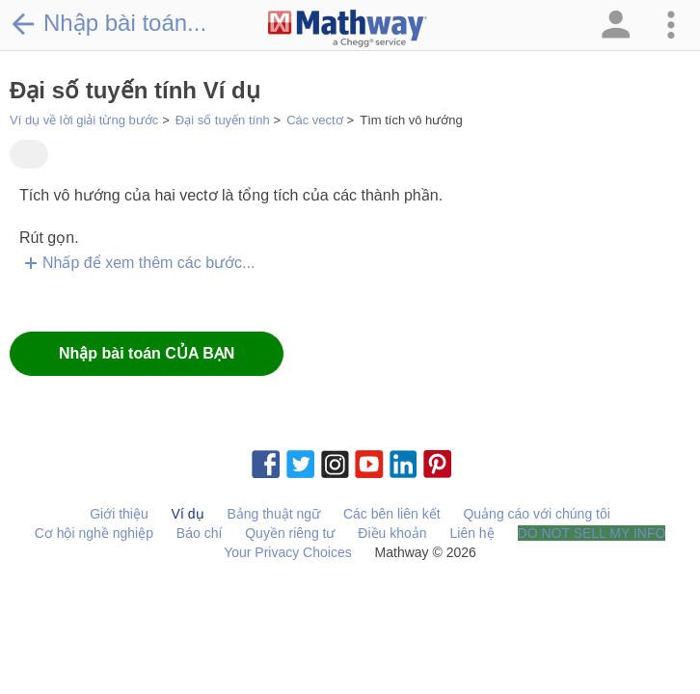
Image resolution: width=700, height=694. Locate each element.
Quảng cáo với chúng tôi (536, 513)
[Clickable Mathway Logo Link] (347, 29)
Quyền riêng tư (290, 533)
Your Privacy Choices (288, 552)
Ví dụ (188, 513)
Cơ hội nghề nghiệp (94, 533)
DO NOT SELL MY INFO (592, 533)
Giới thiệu (119, 513)
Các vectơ (314, 120)
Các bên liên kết (392, 513)
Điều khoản (392, 533)
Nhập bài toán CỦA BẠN (146, 353)
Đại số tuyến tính (222, 120)
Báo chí (199, 533)
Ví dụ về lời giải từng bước (84, 120)
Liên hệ (472, 533)
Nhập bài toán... (108, 23)
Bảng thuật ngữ (273, 513)
